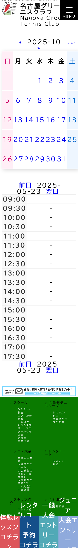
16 (51, 120)
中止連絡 (24, 489)
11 (72, 100)
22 (40, 139)
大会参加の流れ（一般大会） (25, 473)
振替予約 (24, 441)
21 (29, 139)
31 (61, 159)
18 (72, 120)
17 (61, 120)
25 (72, 139)
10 (61, 100)
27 (18, 159)
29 (40, 159)
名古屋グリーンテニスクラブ (47, 9)
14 (29, 120)
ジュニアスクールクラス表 (25, 431)
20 (18, 139)
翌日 (52, 191)
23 (51, 139)
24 (61, 139)
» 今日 (72, 43)
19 (7, 139)
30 (51, 159)
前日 (25, 185)
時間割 (22, 438)
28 (29, 159)
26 (7, 159)
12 (7, 120)
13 (18, 120)
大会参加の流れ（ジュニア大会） (25, 483)
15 (40, 120)
